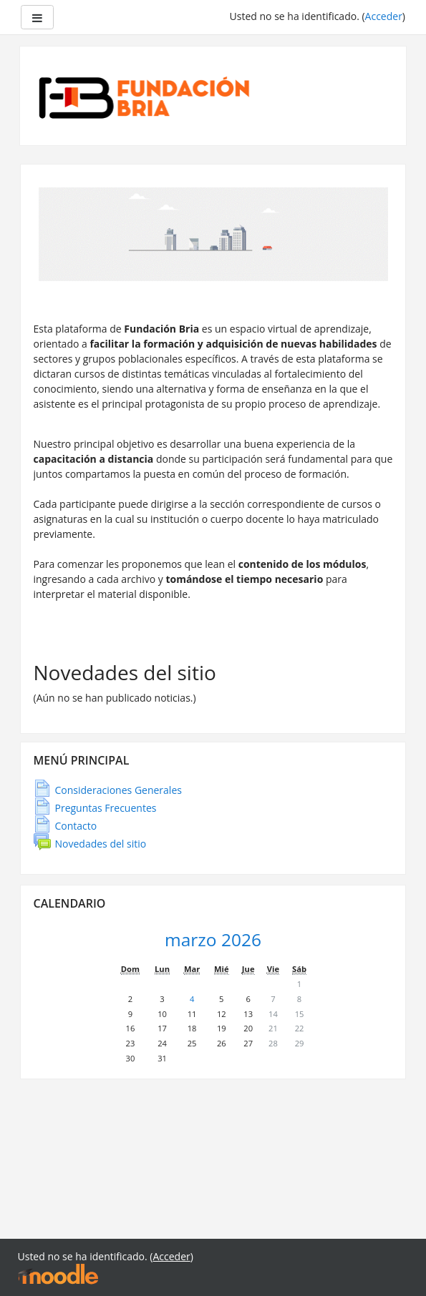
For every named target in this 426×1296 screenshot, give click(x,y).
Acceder (383, 16)
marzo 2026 (213, 939)
